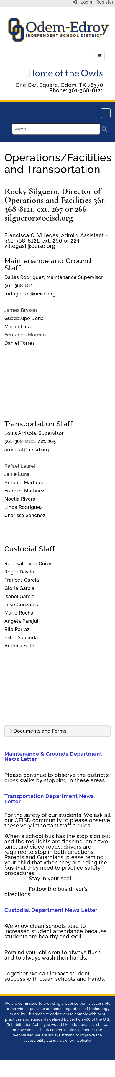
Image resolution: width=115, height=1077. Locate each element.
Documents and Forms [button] (37, 731)
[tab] (57, 731)
